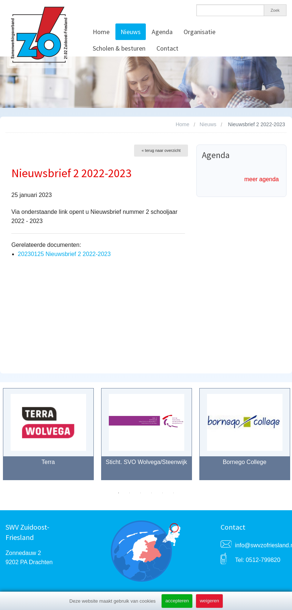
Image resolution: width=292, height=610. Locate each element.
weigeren (209, 600)
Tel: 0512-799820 (258, 560)
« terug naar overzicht (160, 150)
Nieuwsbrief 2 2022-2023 (256, 124)
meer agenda (261, 179)
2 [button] (129, 493)
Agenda (162, 32)
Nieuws (131, 32)
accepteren (177, 600)
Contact (167, 48)
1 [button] (118, 493)
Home (101, 32)
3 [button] (140, 493)
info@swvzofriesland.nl (261, 545)
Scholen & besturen (119, 48)
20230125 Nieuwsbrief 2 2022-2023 (64, 254)
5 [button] (162, 493)
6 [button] (173, 493)
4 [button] (151, 493)
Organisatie (199, 32)
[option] (146, 437)
